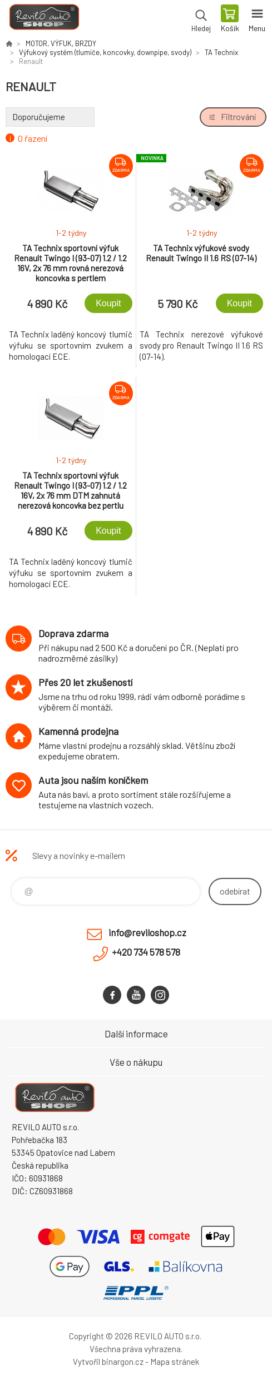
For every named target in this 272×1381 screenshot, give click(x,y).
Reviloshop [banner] (44, 19)
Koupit (108, 303)
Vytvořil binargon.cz (108, 1362)
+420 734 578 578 (146, 951)
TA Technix (221, 52)
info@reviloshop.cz (147, 932)
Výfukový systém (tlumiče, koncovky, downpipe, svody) (105, 52)
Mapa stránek (174, 1362)
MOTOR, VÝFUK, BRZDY (61, 43)
